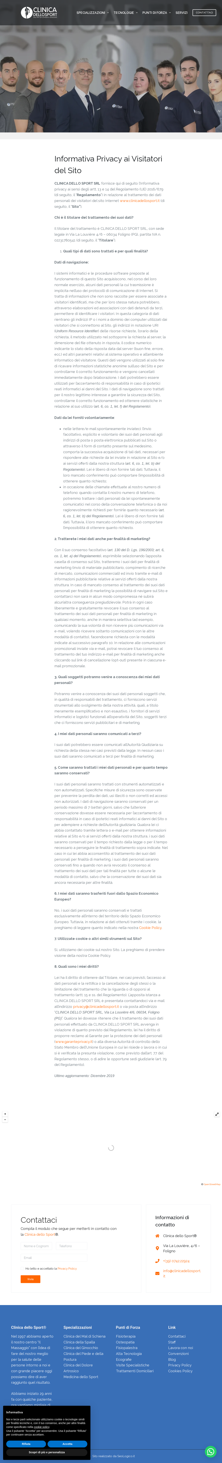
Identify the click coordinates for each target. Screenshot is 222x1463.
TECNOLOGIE (126, 12)
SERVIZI (184, 12)
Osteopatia (125, 1342)
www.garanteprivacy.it (73, 1042)
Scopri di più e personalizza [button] (47, 1452)
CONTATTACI (204, 12)
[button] (211, 1452)
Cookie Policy (150, 928)
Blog (172, 1359)
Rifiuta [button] (26, 1443)
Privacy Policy (67, 1268)
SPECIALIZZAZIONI (93, 12)
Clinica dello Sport (40, 1234)
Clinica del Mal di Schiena (84, 1336)
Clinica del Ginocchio (81, 1348)
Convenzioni (178, 1354)
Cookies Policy (180, 1371)
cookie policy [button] (41, 1427)
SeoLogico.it (126, 1456)
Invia (30, 1279)
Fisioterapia (125, 1336)
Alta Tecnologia (129, 1354)
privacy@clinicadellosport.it (96, 1007)
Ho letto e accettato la (51, 1268)
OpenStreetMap (212, 1184)
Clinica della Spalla (79, 1342)
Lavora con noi (180, 1348)
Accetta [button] (68, 1443)
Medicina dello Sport (81, 1377)
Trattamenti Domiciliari (135, 1371)
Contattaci (177, 1336)
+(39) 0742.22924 (176, 1261)
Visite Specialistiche (132, 1365)
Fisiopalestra (126, 1348)
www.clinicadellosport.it (140, 201)
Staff (172, 1342)
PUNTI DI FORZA (157, 12)
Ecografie (124, 1359)
